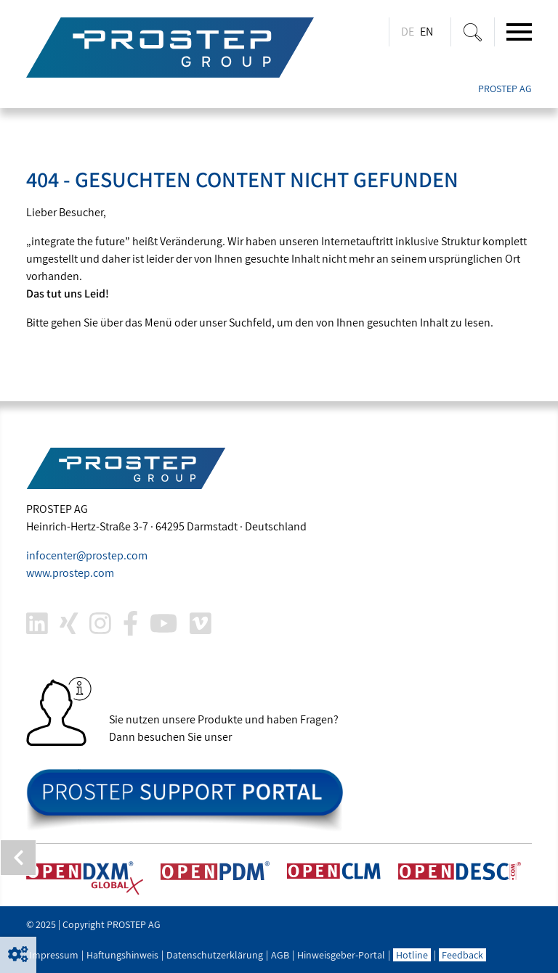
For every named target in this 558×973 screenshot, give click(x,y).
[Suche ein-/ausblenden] (472, 31)
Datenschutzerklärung (214, 954)
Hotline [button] (412, 954)
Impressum (53, 954)
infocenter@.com (86, 555)
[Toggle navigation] (519, 31)
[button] (18, 955)
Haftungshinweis (122, 954)
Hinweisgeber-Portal (341, 954)
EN (426, 31)
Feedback (462, 954)
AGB (280, 954)
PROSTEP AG (505, 88)
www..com (70, 572)
